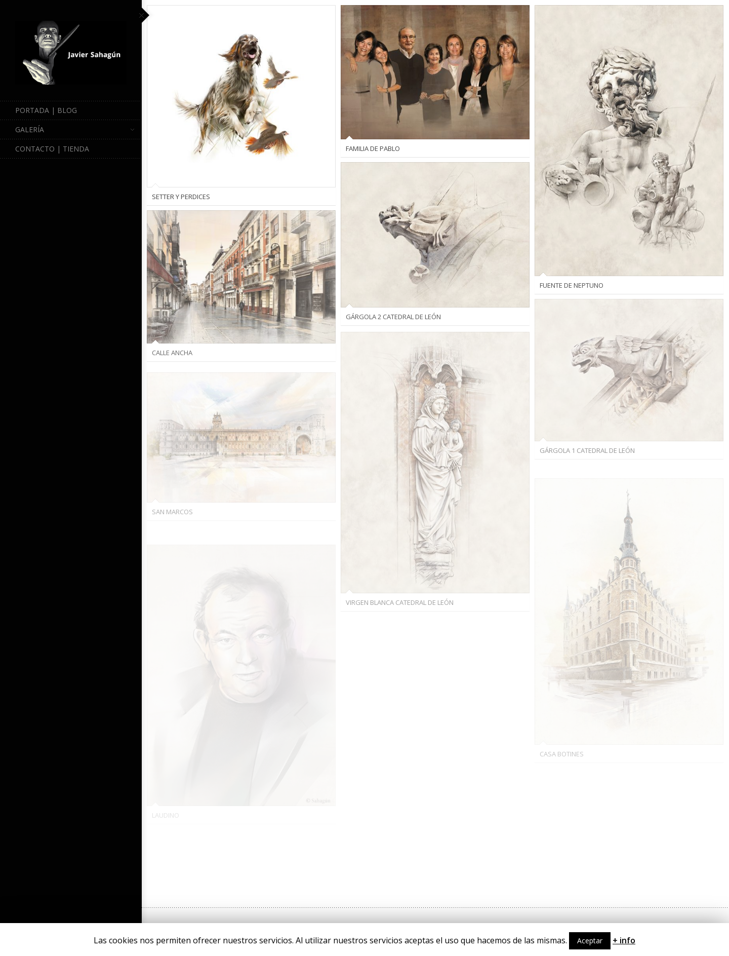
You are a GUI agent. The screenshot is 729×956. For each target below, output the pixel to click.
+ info (624, 940)
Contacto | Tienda (52, 149)
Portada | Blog (46, 110)
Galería (74, 129)
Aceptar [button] (589, 940)
